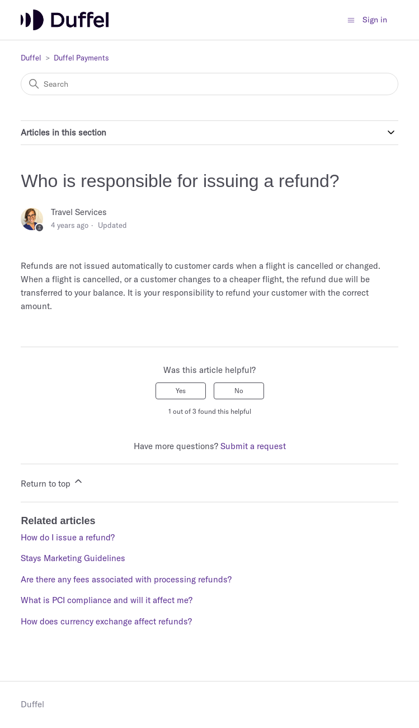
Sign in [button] (374, 20)
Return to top (52, 482)
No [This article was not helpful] (238, 390)
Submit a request (253, 446)
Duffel (31, 57)
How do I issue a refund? (68, 537)
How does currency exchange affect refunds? (106, 621)
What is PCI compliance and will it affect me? (106, 600)
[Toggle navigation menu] (351, 19)
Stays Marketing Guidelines (73, 558)
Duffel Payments (81, 57)
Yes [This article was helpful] (181, 390)
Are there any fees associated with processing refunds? (126, 579)
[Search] (209, 84)
